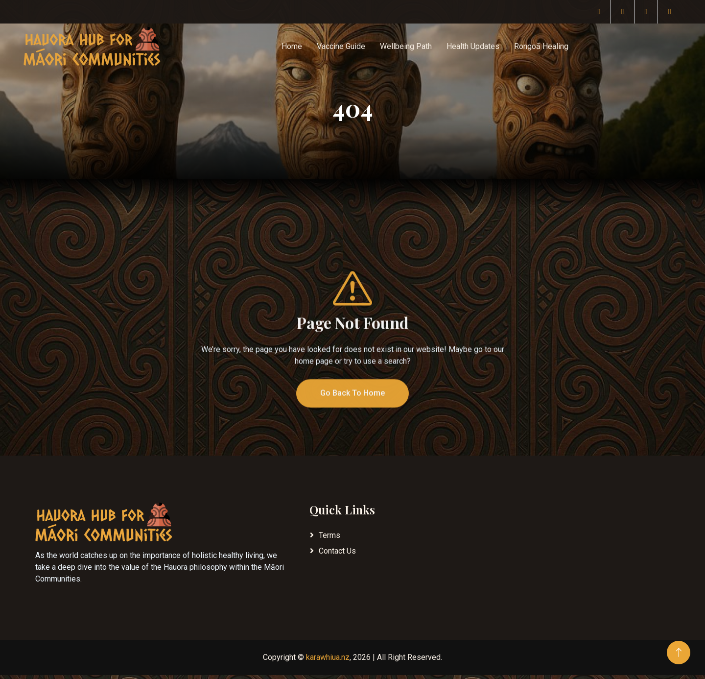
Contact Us (337, 551)
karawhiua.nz (328, 657)
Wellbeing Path (406, 46)
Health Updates (472, 46)
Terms (329, 535)
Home (292, 46)
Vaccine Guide (341, 46)
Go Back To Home (352, 409)
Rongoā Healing (541, 46)
